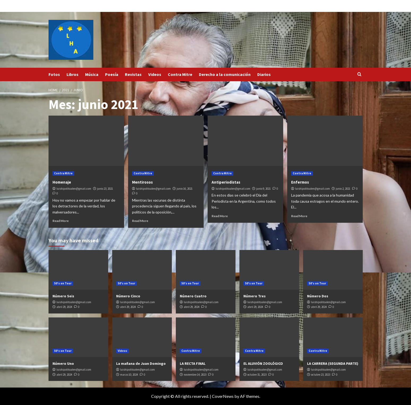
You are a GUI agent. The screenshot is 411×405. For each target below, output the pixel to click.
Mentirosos (142, 182)
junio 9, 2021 (263, 188)
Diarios (264, 74)
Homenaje (62, 182)
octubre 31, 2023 (256, 374)
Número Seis (63, 296)
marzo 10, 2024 (129, 374)
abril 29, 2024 (64, 307)
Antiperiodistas (226, 182)
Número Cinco (128, 296)
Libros (72, 74)
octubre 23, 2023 (320, 374)
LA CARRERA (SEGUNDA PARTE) (332, 363)
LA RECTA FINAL (192, 363)
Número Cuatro (193, 296)
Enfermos (300, 182)
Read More (61, 221)
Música (91, 74)
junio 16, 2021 (185, 188)
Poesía (111, 74)
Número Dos (317, 296)
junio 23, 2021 (105, 188)
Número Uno (63, 363)
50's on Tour (63, 283)
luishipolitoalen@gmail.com (73, 188)
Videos (154, 74)
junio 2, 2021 (343, 188)
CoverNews (223, 396)
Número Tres (254, 296)
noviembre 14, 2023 (195, 374)
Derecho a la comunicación (225, 74)
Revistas (133, 74)
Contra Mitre (180, 74)
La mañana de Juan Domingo (141, 363)
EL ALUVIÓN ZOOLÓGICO (263, 363)
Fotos (54, 74)
